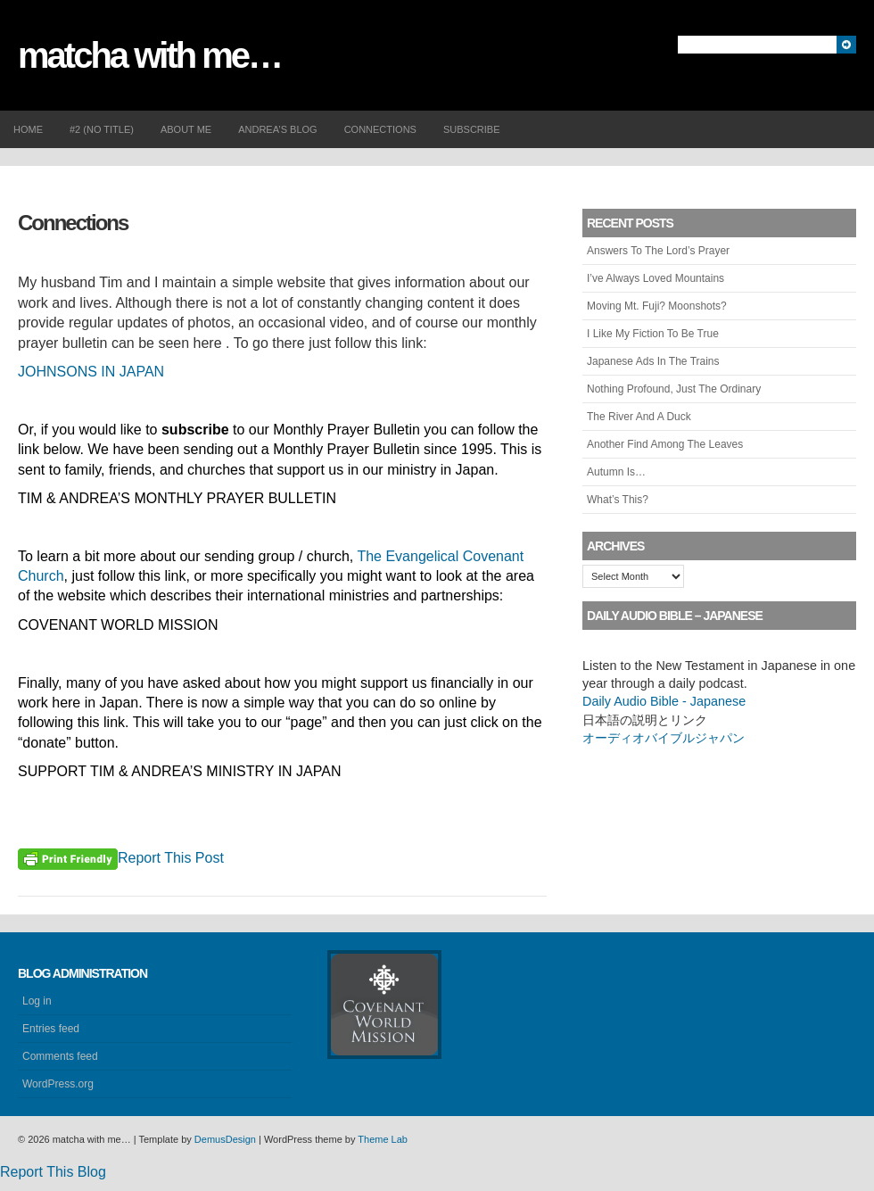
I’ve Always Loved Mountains (655, 278)
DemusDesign (225, 1139)
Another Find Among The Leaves (665, 444)
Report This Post (171, 857)
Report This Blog (53, 1171)
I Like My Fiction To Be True (653, 333)
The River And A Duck (639, 416)
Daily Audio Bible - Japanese (664, 701)
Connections (380, 129)
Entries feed (50, 1028)
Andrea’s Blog (277, 129)
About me (186, 129)
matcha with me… (149, 55)
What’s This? (617, 499)
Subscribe (471, 129)
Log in (37, 1001)
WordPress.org (58, 1084)
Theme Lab (383, 1139)
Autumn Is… (616, 472)
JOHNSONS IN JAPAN (91, 371)
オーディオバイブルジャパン (663, 738)
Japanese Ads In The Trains (653, 361)
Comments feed (60, 1056)
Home (28, 129)
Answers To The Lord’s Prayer (658, 250)
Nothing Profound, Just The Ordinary (674, 389)
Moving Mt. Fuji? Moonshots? (657, 306)
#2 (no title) (102, 129)
